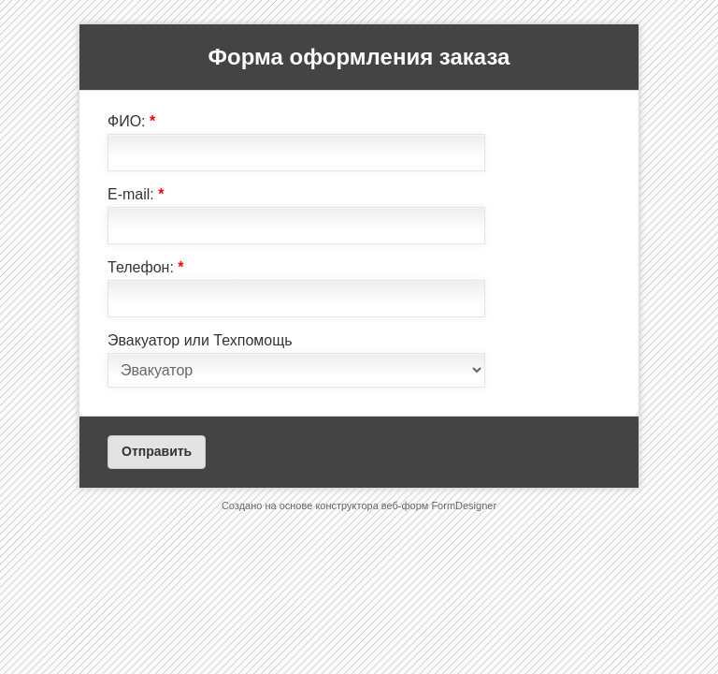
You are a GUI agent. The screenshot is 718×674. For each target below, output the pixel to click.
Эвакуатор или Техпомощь (200, 340)
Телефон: (146, 267)
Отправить (157, 451)
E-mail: (136, 194)
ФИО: (131, 121)
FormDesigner (463, 505)
